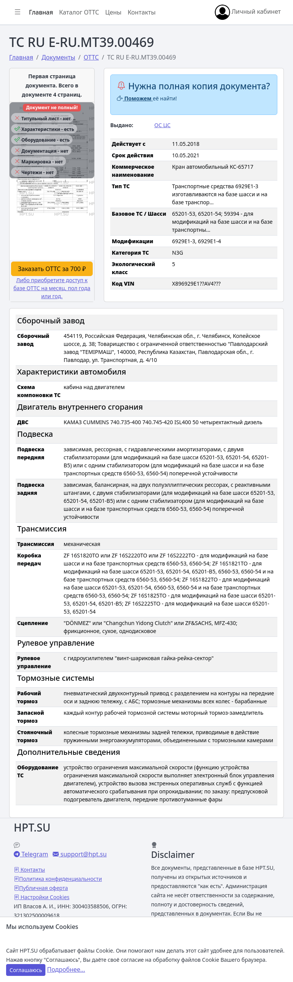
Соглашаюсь (26, 970)
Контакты (141, 12)
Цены (113, 12)
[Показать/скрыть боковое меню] (17, 12)
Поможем (135, 98)
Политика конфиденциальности (60, 878)
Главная (41, 12)
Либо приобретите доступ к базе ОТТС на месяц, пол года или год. (51, 288)
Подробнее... (66, 969)
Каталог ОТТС (79, 12)
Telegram (34, 854)
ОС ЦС (163, 125)
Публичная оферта (43, 888)
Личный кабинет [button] (248, 12)
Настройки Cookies (44, 897)
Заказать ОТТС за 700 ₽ (52, 269)
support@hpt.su (82, 854)
